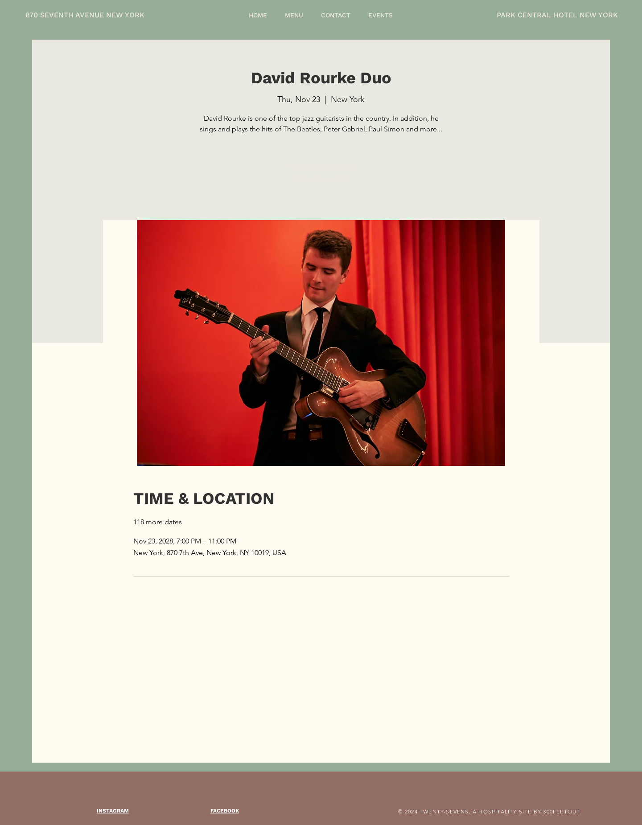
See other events (321, 178)
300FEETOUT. (562, 811)
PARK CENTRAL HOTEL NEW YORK (557, 15)
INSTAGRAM (113, 811)
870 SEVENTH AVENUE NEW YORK (84, 15)
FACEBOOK (224, 811)
